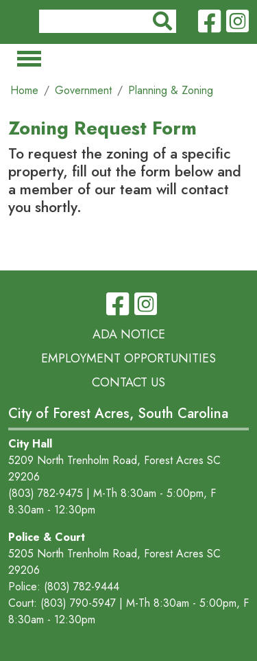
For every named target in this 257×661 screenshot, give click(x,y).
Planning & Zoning (170, 90)
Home (24, 90)
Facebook (209, 22)
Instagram (237, 22)
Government (83, 90)
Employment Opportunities (128, 358)
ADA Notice (129, 334)
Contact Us (128, 382)
